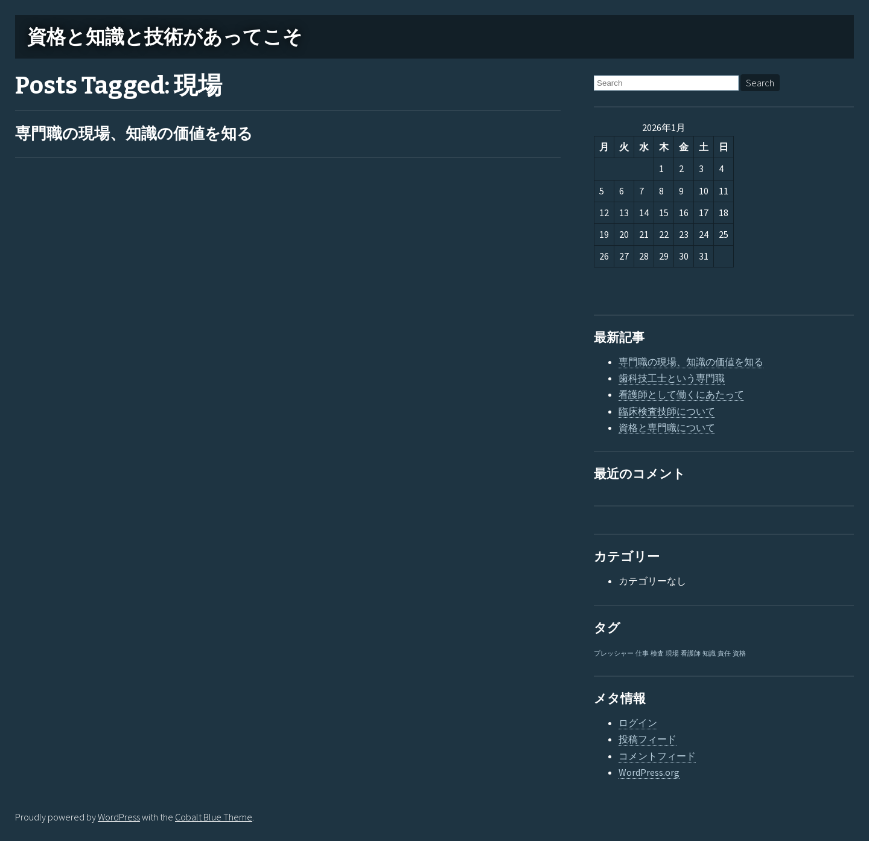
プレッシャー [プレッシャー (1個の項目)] (614, 653)
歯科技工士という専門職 (672, 378)
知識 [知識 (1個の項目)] (709, 653)
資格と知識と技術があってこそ (164, 36)
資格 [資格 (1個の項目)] (739, 653)
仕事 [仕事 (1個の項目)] (642, 653)
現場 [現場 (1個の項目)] (672, 653)
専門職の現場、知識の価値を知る (134, 133)
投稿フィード (647, 739)
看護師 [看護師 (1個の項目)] (691, 653)
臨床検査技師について (667, 411)
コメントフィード (657, 756)
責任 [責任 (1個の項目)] (724, 653)
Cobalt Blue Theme (213, 817)
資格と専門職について (667, 427)
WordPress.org (649, 772)
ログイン (638, 723)
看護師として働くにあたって (681, 394)
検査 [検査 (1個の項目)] (657, 653)
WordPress (119, 817)
